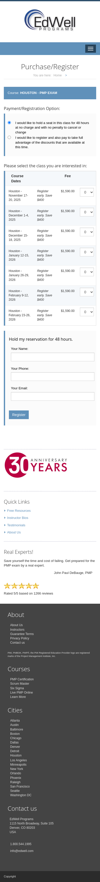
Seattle (15, 791)
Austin (14, 725)
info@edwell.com (22, 851)
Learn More (18, 697)
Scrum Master (19, 683)
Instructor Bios (17, 518)
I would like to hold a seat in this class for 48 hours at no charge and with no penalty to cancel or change (52, 127)
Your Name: (19, 349)
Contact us (17, 642)
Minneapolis (18, 764)
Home (57, 75)
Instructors (17, 629)
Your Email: (19, 388)
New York (16, 769)
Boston (15, 734)
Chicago (15, 738)
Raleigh (15, 782)
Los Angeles (18, 760)
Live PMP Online (21, 692)
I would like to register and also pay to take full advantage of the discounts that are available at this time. (49, 142)
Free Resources (19, 511)
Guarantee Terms (22, 634)
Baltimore (16, 729)
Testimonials (16, 525)
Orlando (15, 773)
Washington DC (21, 795)
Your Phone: (20, 368)
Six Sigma (17, 688)
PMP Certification (22, 679)
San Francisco (20, 786)
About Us (14, 532)
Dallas (14, 742)
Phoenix (15, 778)
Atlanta (15, 720)
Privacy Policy (19, 638)
